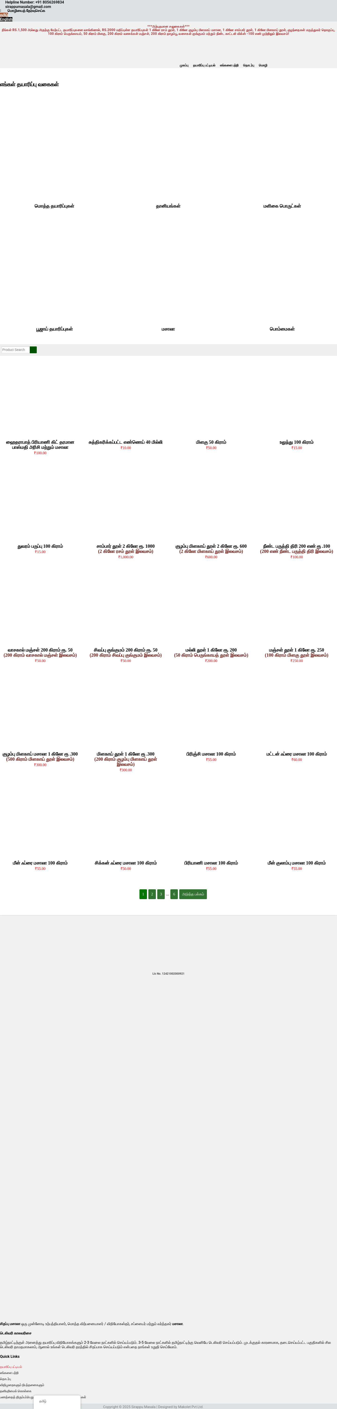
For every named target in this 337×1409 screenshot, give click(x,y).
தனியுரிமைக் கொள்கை (16, 1391)
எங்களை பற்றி (229, 65)
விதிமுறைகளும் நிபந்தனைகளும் (22, 1385)
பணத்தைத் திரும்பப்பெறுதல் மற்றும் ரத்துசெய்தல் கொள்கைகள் (43, 1397)
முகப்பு (184, 65)
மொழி (263, 65)
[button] (264, 65)
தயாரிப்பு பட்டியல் (204, 65)
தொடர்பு (248, 65)
